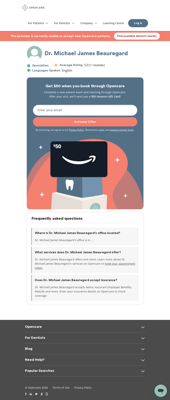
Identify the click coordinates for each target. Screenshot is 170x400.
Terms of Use (61, 387)
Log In (138, 23)
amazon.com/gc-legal (122, 129)
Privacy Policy (76, 129)
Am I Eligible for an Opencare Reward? (85, 133)
